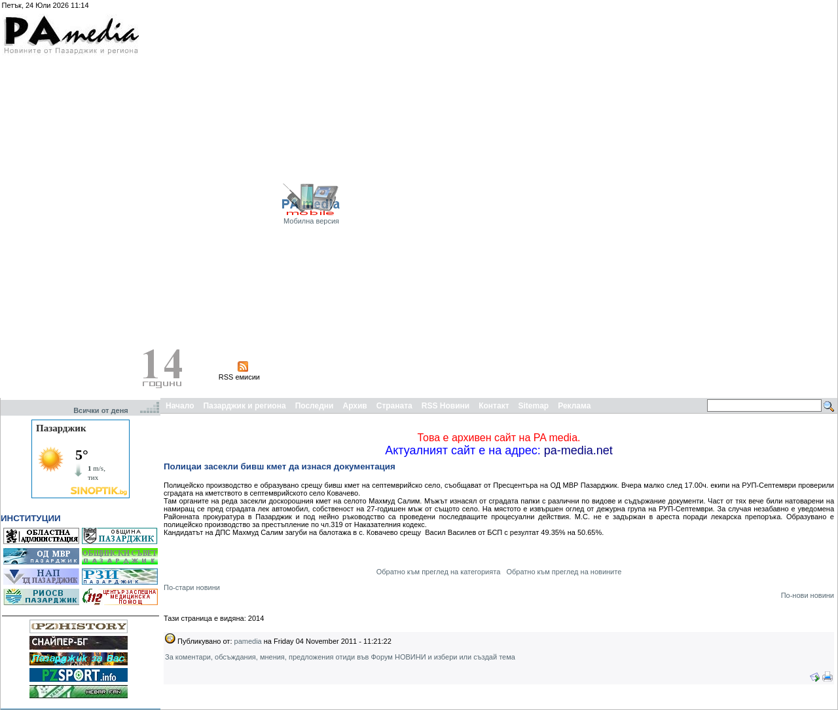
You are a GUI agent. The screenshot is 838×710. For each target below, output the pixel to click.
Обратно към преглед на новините (563, 572)
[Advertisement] (794, 198)
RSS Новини (445, 405)
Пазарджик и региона (244, 405)
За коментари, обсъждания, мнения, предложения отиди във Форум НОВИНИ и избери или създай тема (340, 657)
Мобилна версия (311, 221)
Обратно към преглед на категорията (438, 572)
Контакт (494, 405)
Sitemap (534, 405)
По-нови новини (807, 595)
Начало (180, 405)
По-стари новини (192, 587)
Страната (394, 405)
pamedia (248, 641)
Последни (314, 405)
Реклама (574, 405)
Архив (354, 405)
